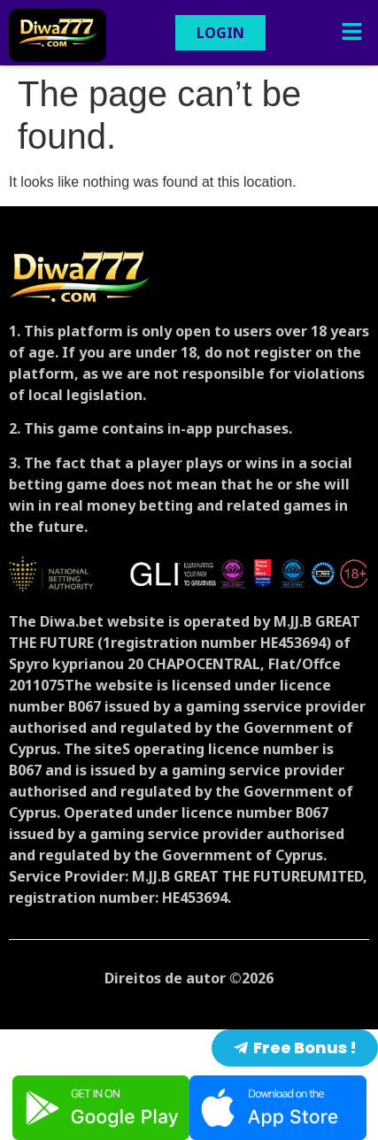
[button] (351, 32)
